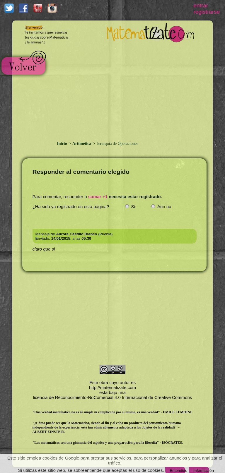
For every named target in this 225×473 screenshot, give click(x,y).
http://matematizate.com (112, 387)
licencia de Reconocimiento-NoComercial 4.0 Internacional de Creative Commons (112, 397)
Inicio (62, 143)
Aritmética (81, 143)
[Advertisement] (124, 90)
